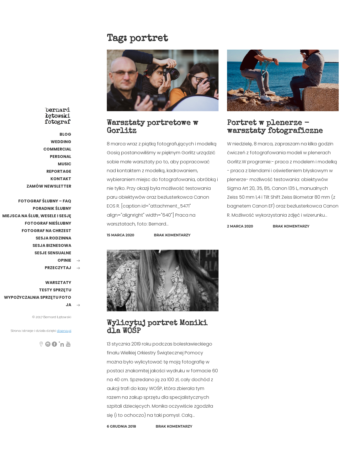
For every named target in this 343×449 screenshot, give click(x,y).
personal (60, 156)
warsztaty (58, 282)
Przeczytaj (58, 268)
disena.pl (64, 331)
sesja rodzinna (53, 238)
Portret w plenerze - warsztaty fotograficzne (276, 127)
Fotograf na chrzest (46, 230)
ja (68, 305)
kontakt (60, 179)
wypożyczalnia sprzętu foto (37, 297)
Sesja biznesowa (51, 245)
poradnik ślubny (52, 208)
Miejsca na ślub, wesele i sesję (36, 216)
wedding (61, 142)
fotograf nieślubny (48, 223)
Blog (65, 134)
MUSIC (64, 164)
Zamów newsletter (48, 186)
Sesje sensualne (52, 253)
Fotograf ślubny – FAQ (44, 201)
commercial (57, 149)
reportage (58, 171)
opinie (64, 260)
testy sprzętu (55, 290)
